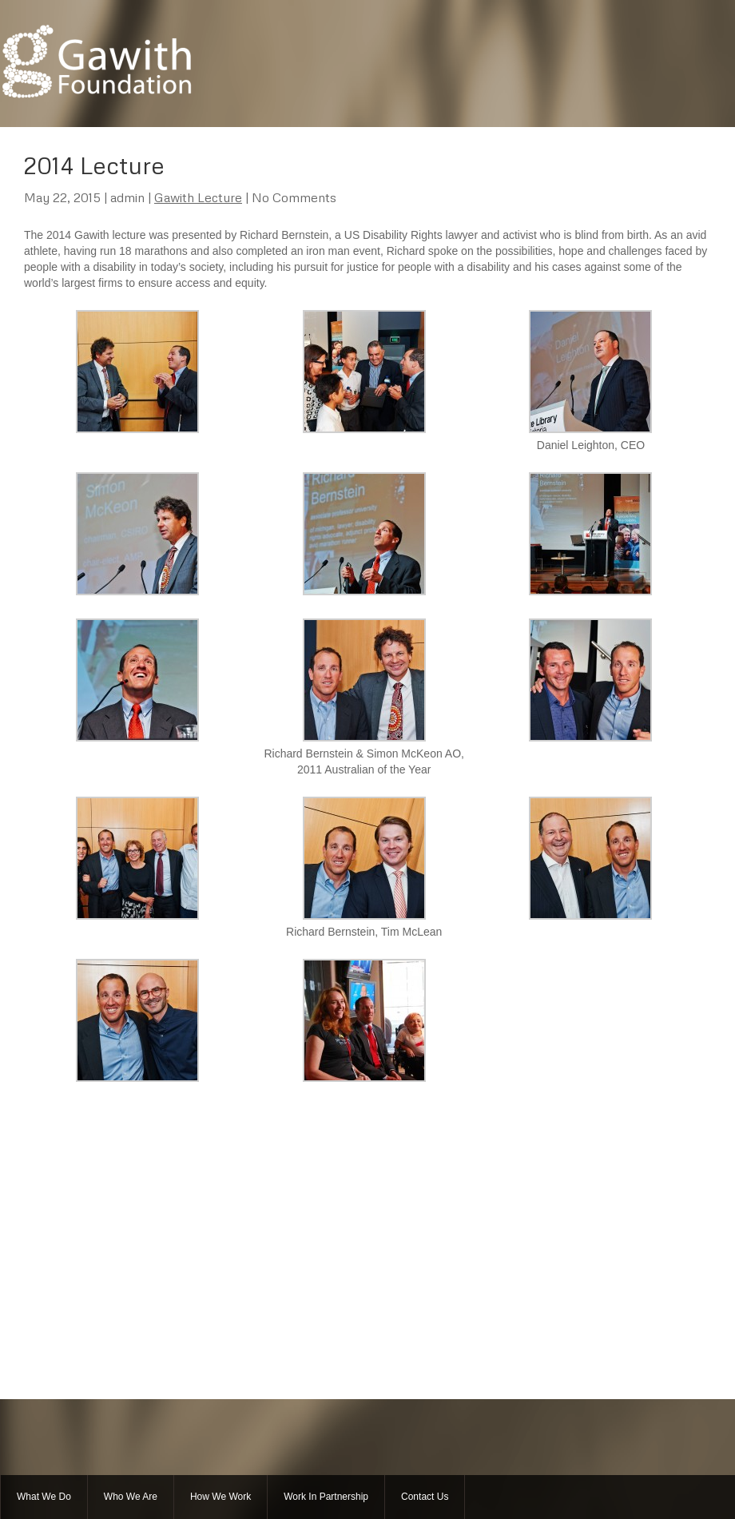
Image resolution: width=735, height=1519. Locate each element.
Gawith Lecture (198, 197)
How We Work (220, 1496)
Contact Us (424, 1496)
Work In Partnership (326, 1496)
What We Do (44, 1496)
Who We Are (130, 1496)
